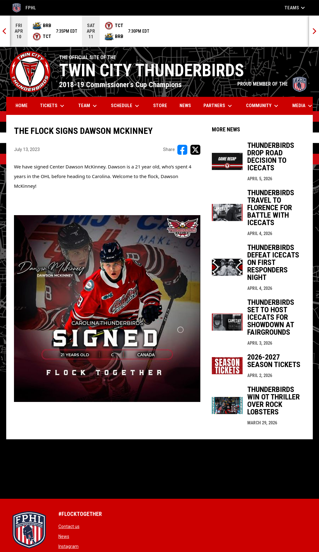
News (63, 536)
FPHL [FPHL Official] (24, 7)
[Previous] (5, 31)
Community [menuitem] (263, 106)
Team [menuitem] (88, 106)
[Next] (314, 31)
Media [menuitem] (303, 106)
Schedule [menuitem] (126, 106)
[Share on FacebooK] (182, 150)
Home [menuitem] (22, 105)
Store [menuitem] (162, 105)
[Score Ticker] (159, 31)
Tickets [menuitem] (53, 106)
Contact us (69, 526)
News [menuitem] (185, 105)
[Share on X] (195, 150)
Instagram (68, 546)
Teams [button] (296, 8)
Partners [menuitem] (218, 106)
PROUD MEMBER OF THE (272, 84)
